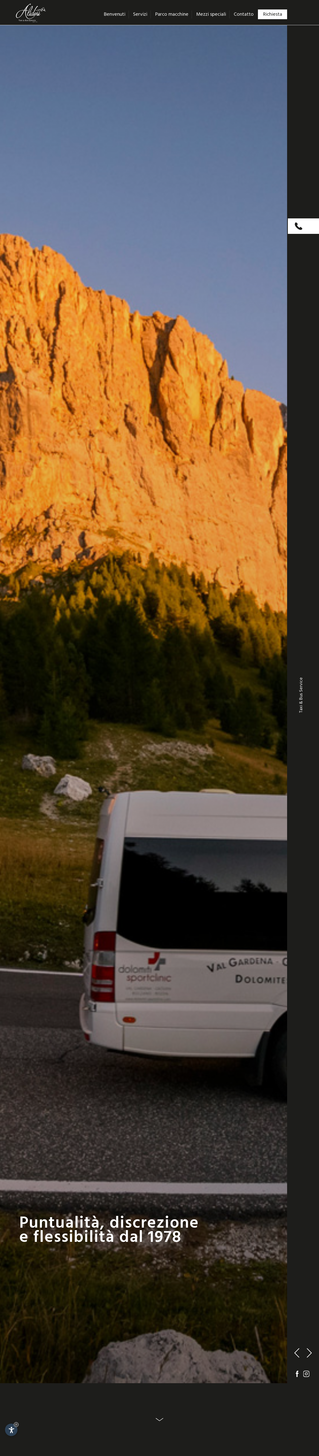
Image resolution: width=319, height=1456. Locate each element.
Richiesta (272, 14)
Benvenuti (114, 14)
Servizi (140, 14)
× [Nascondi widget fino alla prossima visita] (16, 1424)
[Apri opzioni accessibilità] (11, 1430)
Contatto (244, 14)
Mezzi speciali (211, 14)
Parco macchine (171, 14)
